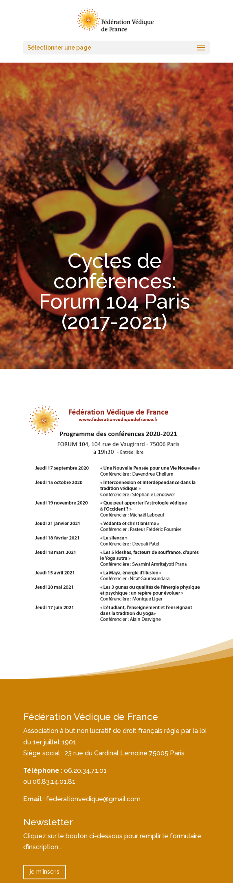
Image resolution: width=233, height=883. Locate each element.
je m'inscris (44, 871)
